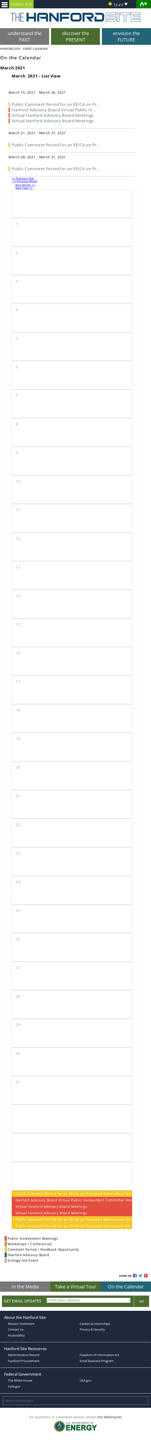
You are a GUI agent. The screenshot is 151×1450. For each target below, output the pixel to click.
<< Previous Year (23, 178)
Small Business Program (97, 1361)
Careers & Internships (95, 1324)
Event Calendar (35, 49)
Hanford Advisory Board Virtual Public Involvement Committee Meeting (72, 1200)
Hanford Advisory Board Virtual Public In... (53, 110)
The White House (20, 1380)
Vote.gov (14, 1386)
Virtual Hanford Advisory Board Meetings (51, 1206)
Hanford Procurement (23, 1361)
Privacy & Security (92, 1329)
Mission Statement (21, 1324)
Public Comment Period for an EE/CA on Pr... (56, 104)
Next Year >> (24, 187)
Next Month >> (26, 185)
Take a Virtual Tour (75, 1286)
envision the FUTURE (126, 36)
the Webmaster (110, 1417)
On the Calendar (126, 1286)
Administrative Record (23, 1355)
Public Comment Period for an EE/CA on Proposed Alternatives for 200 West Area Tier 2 (72, 1193)
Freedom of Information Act (99, 1355)
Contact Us (15, 1329)
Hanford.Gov (10, 49)
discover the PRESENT (75, 36)
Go (141, 1301)
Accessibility (16, 1335)
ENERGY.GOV (21, 4)
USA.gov (85, 1380)
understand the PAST (25, 36)
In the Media (25, 1286)
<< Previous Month (24, 181)
